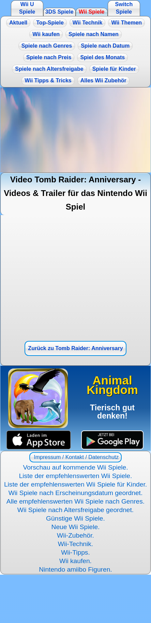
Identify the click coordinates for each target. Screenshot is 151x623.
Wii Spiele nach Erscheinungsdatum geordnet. (76, 492)
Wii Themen (126, 23)
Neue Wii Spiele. (75, 526)
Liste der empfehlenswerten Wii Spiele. (75, 475)
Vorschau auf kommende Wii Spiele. (75, 467)
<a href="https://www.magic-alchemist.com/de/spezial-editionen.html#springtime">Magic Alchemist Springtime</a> (75, 130)
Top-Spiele (50, 23)
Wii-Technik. (75, 543)
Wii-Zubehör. (75, 535)
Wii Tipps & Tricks (48, 80)
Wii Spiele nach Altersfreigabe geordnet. (75, 509)
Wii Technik (88, 23)
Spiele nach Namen (94, 34)
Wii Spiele (91, 12)
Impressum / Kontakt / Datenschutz (75, 457)
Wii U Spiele (27, 8)
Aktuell (18, 23)
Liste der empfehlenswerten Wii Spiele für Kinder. (75, 484)
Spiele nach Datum (105, 46)
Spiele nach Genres (46, 46)
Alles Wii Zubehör (103, 80)
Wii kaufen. (75, 560)
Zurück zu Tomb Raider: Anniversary (75, 348)
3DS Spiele (59, 12)
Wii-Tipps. (75, 552)
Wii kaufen (46, 34)
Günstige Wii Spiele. (75, 518)
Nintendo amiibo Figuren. (75, 569)
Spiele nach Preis (49, 57)
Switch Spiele (124, 8)
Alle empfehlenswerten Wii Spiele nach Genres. (75, 501)
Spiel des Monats (102, 57)
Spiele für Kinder (114, 69)
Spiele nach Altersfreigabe (49, 69)
